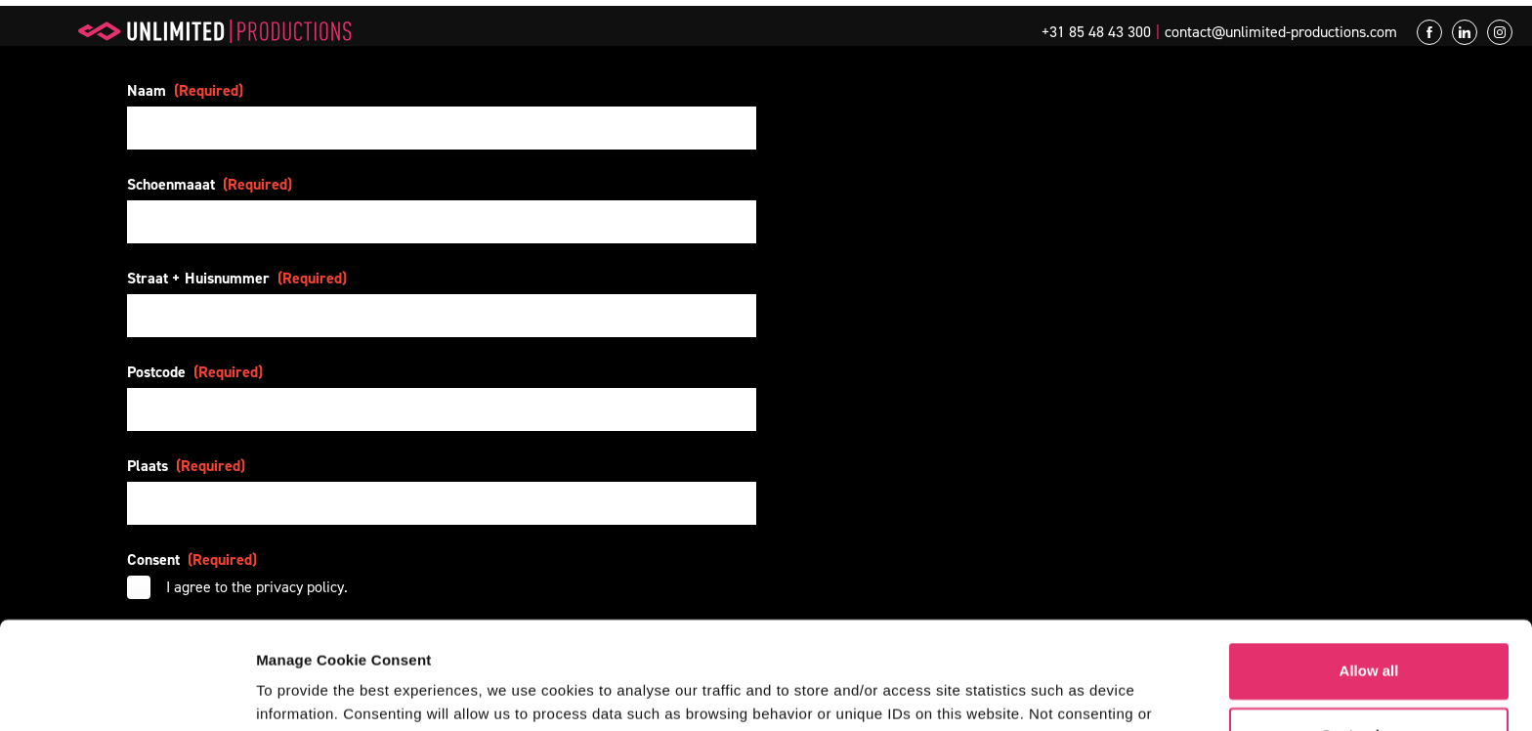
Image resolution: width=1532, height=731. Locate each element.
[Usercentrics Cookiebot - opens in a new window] (126, 693)
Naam (185, 90)
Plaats (186, 465)
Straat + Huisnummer (237, 278)
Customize (1370, 635)
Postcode (195, 372)
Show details (301, 692)
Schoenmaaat (209, 184)
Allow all (1369, 572)
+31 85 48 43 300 (1096, 32)
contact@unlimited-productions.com (1281, 32)
